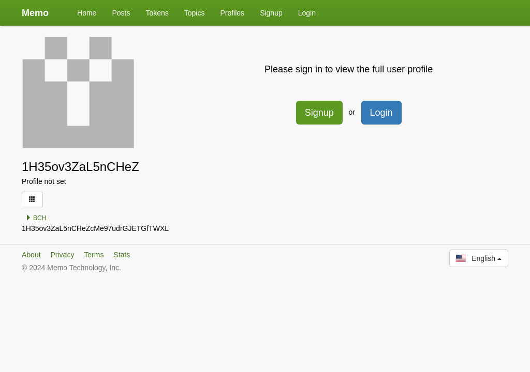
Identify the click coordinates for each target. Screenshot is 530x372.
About (31, 255)
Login (307, 13)
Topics (194, 13)
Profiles (232, 13)
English (479, 258)
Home (86, 13)
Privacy (62, 255)
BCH (36, 218)
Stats (121, 255)
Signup (271, 13)
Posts (121, 13)
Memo (35, 13)
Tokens (156, 13)
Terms (94, 255)
